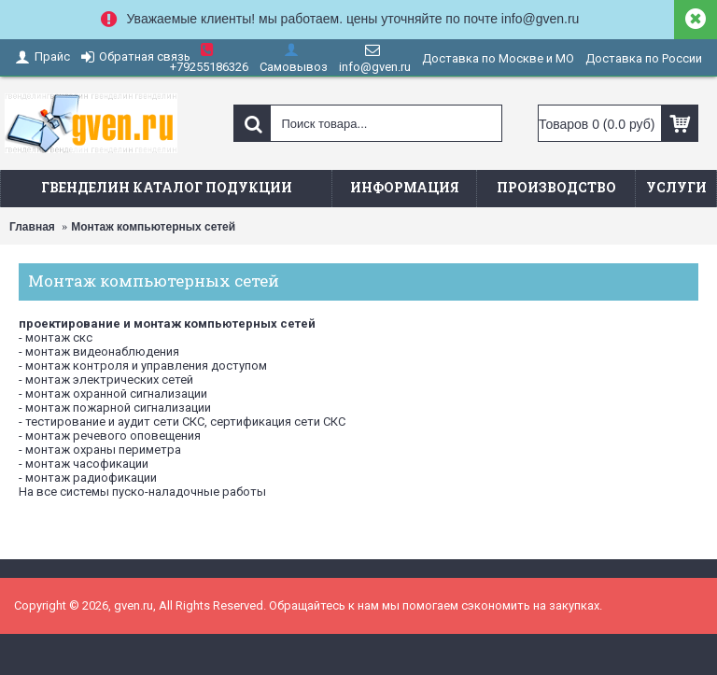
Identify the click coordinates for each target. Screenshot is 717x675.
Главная (32, 226)
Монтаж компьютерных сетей (153, 226)
